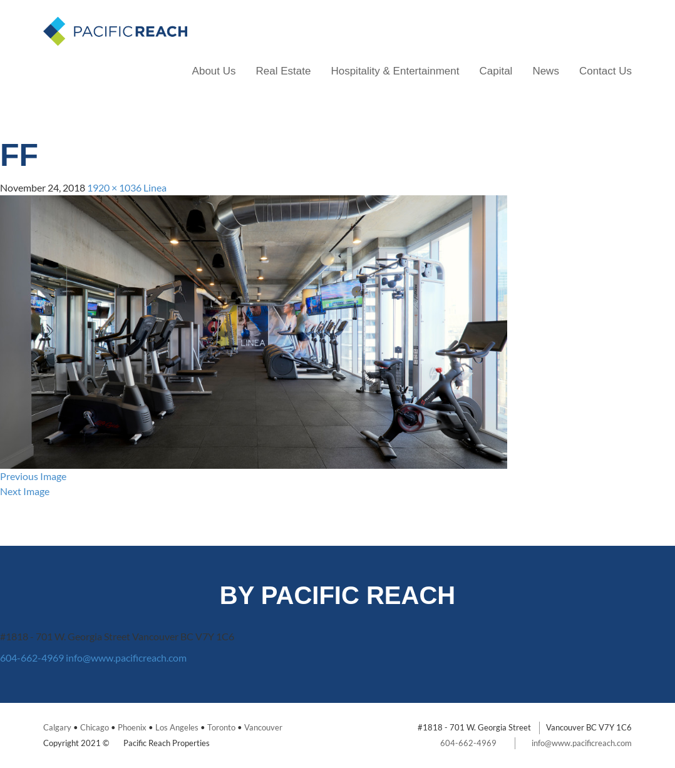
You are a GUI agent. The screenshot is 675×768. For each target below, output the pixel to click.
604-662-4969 (32, 657)
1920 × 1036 (114, 187)
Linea (155, 187)
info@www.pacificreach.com (126, 657)
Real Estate (283, 71)
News (545, 71)
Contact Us (605, 71)
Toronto (221, 727)
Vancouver (263, 727)
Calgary (57, 727)
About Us (214, 71)
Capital (495, 71)
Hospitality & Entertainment (395, 71)
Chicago (94, 727)
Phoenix (132, 727)
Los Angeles (176, 727)
